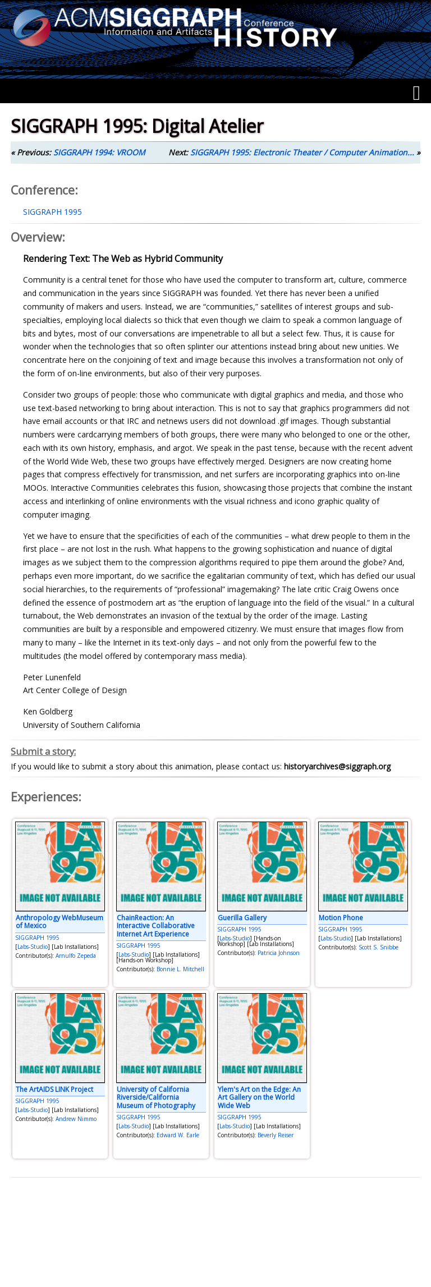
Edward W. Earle (178, 1135)
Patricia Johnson (279, 953)
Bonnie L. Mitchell (180, 969)
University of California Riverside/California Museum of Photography (156, 1097)
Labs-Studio (32, 947)
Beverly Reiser (276, 1135)
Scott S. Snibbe (378, 947)
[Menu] (416, 93)
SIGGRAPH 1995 (52, 211)
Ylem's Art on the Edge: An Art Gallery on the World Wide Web (259, 1097)
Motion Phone (341, 917)
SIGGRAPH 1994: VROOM (99, 152)
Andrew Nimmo (76, 1119)
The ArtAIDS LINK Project (54, 1089)
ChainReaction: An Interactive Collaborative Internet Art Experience (156, 926)
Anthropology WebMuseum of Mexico (59, 921)
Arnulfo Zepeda (76, 956)
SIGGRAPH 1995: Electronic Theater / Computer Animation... (302, 152)
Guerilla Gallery (242, 917)
